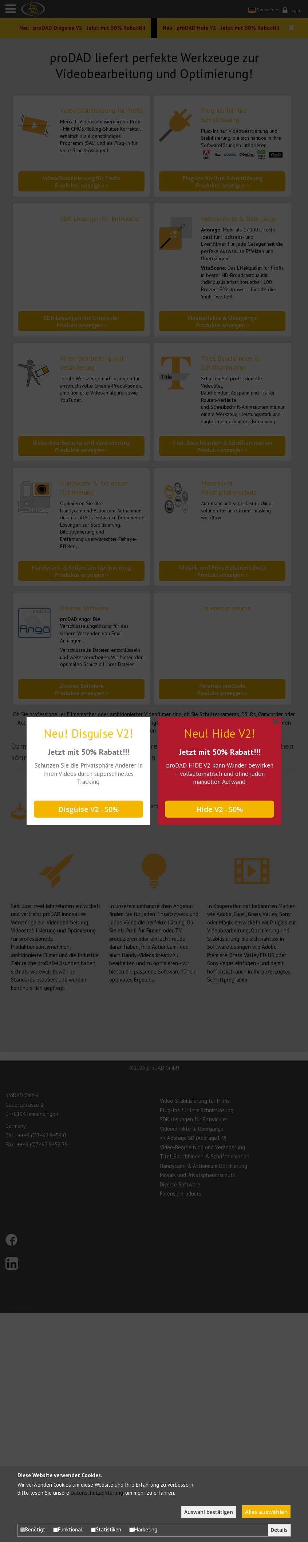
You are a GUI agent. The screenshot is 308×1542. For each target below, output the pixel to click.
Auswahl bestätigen (208, 1512)
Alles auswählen (266, 1511)
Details (279, 1530)
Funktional (68, 1529)
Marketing (143, 1529)
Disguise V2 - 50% (88, 809)
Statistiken (106, 1529)
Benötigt (32, 1529)
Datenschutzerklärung (97, 1492)
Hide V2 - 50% (219, 809)
